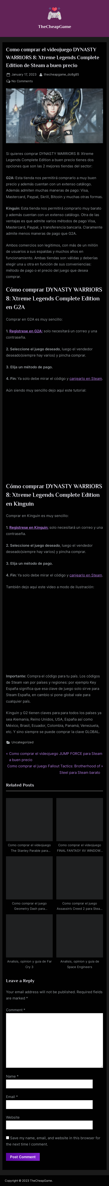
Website (13, 1117)
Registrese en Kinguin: (28, 527)
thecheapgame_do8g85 (61, 74)
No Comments (22, 81)
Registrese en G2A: (26, 331)
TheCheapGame (54, 26)
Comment (15, 1010)
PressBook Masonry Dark (87, 1180)
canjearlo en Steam (85, 378)
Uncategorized (22, 742)
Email (12, 1096)
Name (12, 1076)
